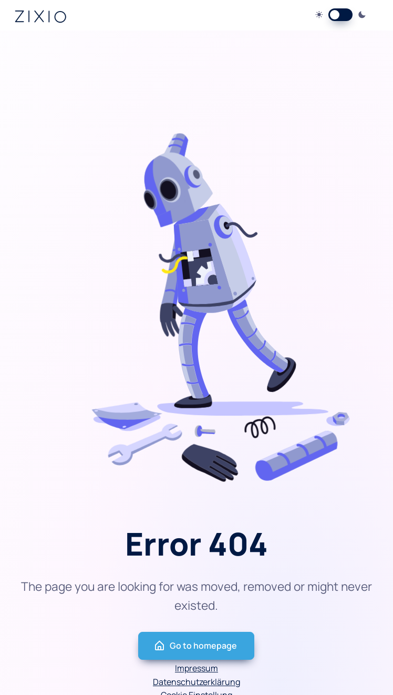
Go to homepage (195, 646)
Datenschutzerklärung (196, 682)
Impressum (196, 668)
